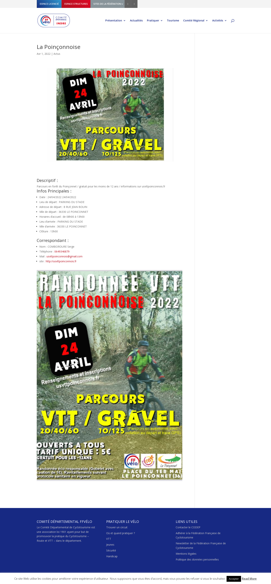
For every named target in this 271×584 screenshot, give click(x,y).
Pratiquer (153, 20)
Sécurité (111, 550)
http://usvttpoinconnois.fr (61, 261)
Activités (217, 20)
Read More (249, 578)
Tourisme (173, 20)
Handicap (112, 556)
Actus (56, 54)
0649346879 (61, 251)
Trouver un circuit (116, 527)
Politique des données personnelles (197, 559)
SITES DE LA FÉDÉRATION (107, 3)
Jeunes (110, 544)
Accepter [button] (234, 578)
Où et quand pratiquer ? (120, 533)
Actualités (136, 20)
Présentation (113, 20)
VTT (108, 539)
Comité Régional (193, 20)
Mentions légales (186, 553)
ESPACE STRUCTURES (76, 3)
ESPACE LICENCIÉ (49, 3)
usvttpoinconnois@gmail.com (64, 256)
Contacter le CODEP (188, 527)
